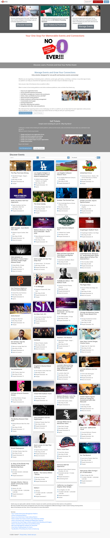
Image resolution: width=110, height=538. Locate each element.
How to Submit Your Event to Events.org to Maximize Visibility (28, 518)
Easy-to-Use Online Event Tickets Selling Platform (24, 517)
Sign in (106, 2)
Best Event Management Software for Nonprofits (24, 525)
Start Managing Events (25, 113)
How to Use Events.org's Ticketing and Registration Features (27, 520)
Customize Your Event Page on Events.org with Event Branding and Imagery (31, 522)
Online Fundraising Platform (19, 515)
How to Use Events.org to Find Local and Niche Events (26, 524)
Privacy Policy (23, 534)
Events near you (32, 534)
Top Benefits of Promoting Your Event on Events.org (25, 529)
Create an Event (98, 2)
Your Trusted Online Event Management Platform (25, 513)
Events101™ (88, 2)
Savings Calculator (39, 148)
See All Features (38, 113)
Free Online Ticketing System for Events (22, 527)
